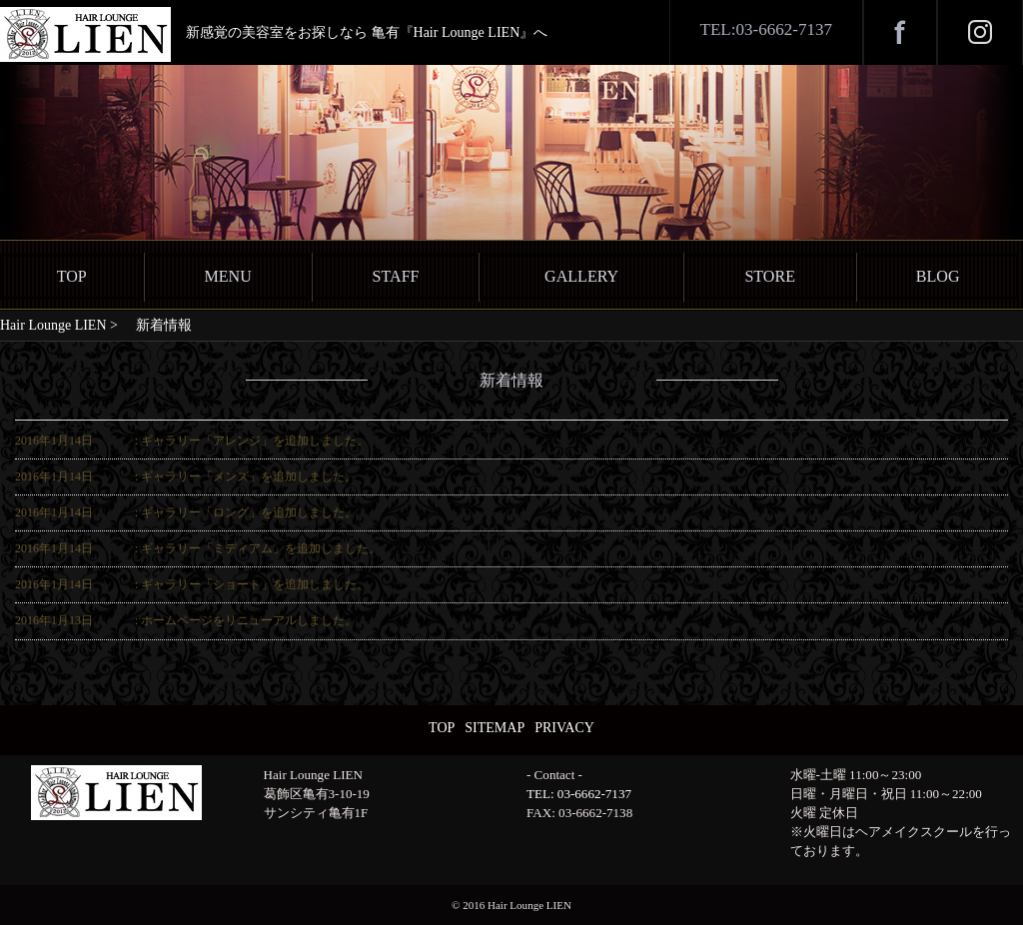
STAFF (396, 276)
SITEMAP (494, 727)
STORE (769, 276)
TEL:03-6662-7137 (766, 29)
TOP (72, 276)
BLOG (938, 276)
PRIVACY (564, 727)
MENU (227, 276)
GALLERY (581, 276)
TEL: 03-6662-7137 (578, 793)
